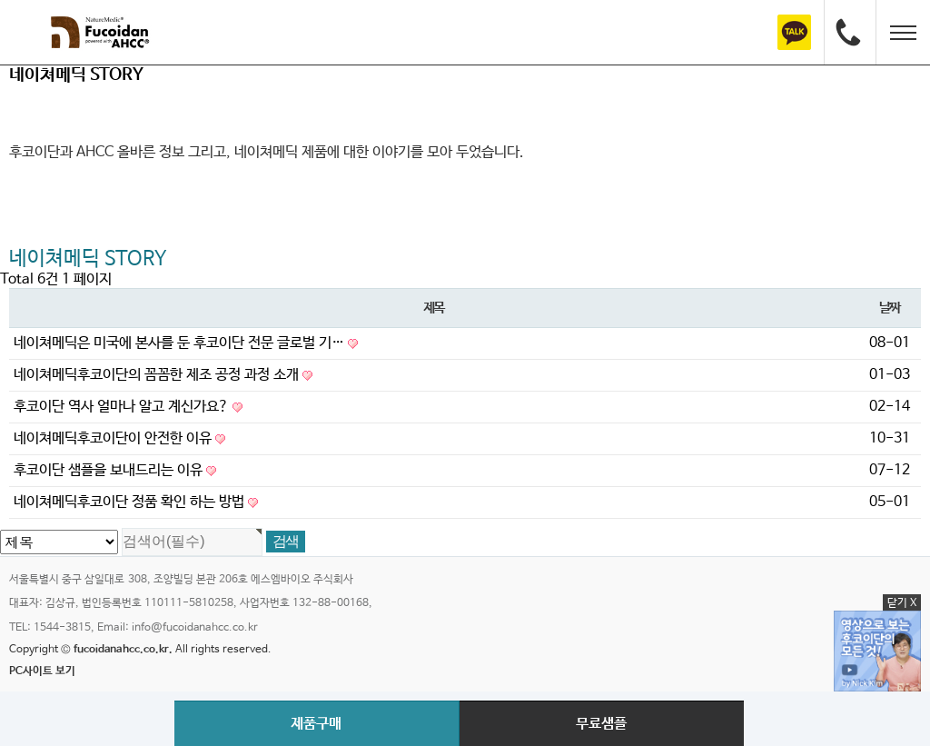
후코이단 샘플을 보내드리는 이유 (115, 470)
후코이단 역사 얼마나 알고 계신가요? (128, 406)
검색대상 (0, 65)
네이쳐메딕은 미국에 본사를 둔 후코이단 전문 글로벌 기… (186, 343)
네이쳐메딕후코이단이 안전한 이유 (119, 438)
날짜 (889, 308)
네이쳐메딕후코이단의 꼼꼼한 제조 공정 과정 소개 (163, 374)
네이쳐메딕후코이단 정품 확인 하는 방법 (136, 502)
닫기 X (901, 603)
